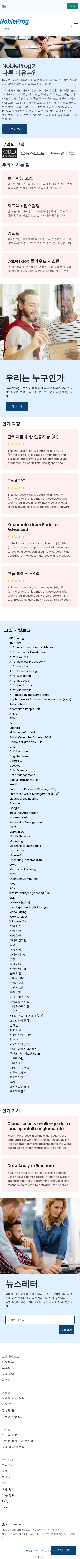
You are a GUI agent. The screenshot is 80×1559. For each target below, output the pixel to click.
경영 (12, 959)
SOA (12, 888)
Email (13, 784)
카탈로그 (8, 1362)
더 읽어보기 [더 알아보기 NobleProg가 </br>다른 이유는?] (15, 129)
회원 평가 (8, 1489)
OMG (12, 865)
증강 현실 (15, 1030)
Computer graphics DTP (25, 742)
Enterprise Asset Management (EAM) (34, 794)
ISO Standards (18, 817)
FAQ (5, 1501)
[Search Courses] (37, 29)
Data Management (22, 775)
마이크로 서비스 (19, 1002)
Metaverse (16, 851)
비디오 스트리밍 (19, 1006)
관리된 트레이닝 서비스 (18, 1441)
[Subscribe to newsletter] (40, 1319)
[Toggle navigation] (76, 21)
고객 (5, 1483)
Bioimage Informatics (23, 732)
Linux (12, 827)
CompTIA (15, 761)
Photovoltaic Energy (22, 869)
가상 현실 (15, 935)
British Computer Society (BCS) (30, 737)
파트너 (6, 1477)
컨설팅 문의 (10, 1410)
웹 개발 (13, 1025)
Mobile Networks (20, 836)
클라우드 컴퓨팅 (19, 1087)
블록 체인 (15, 973)
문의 (72, 6)
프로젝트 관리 (17, 1091)
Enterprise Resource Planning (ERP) (33, 789)
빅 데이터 (15, 964)
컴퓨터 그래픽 (17, 1072)
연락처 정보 (63, 1550)
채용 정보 (8, 1495)
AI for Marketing (20, 676)
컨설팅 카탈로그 (13, 1416)
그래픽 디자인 (17, 954)
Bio (11, 723)
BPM (12, 718)
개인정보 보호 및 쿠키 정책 (40, 1550)
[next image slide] (74, 87)
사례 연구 (8, 1404)
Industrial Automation (23, 813)
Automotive (17, 704)
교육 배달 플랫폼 (13, 1447)
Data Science (18, 770)
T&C (5, 1507)
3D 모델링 (15, 643)
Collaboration (18, 751)
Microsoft (15, 855)
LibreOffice (16, 832)
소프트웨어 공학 (19, 1020)
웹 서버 (13, 1039)
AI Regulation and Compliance (29, 695)
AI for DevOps (18, 657)
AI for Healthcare (20, 685)
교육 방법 (8, 1374)
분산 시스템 (16, 987)
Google (14, 808)
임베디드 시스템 (19, 1068)
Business (15, 728)
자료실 (6, 1380)
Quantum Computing (23, 879)
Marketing (16, 841)
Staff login (40, 1557)
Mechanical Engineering (25, 846)
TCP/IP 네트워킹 (19, 902)
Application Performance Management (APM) (40, 699)
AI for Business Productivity (27, 662)
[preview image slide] (6, 87)
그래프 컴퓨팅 (17, 940)
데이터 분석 (16, 983)
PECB (12, 874)
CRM (12, 747)
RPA (12, 884)
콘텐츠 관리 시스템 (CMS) (25, 1054)
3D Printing (16, 638)
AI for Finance (18, 666)
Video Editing (17, 912)
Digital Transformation (24, 780)
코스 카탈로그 (17, 630)
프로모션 (8, 1368)
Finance (14, 803)
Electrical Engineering (23, 799)
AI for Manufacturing (23, 671)
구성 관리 (15, 950)
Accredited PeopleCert (24, 709)
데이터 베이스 (17, 969)
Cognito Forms (19, 756)
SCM (12, 898)
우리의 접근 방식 (13, 1398)
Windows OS (17, 921)
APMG (13, 714)
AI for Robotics (19, 681)
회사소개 (16, 406)
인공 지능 (15, 1011)
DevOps (14, 766)
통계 (12, 1082)
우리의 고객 (13, 144)
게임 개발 (15, 931)
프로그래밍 (16, 1077)
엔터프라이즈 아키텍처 (23, 1049)
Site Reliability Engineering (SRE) (30, 893)
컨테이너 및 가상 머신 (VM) (26, 1016)
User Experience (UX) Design (28, 907)
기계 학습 (15, 926)
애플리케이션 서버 (20, 1035)
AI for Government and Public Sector (34, 647)
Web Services (18, 917)
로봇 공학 (15, 992)
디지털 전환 (10, 1435)
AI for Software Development (29, 652)
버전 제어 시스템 (19, 997)
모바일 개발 (16, 978)
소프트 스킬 (16, 1058)
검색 (12, 945)
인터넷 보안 (16, 1063)
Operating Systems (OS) (25, 860)
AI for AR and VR (20, 690)
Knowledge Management (26, 822)
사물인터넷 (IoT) (19, 1044)
